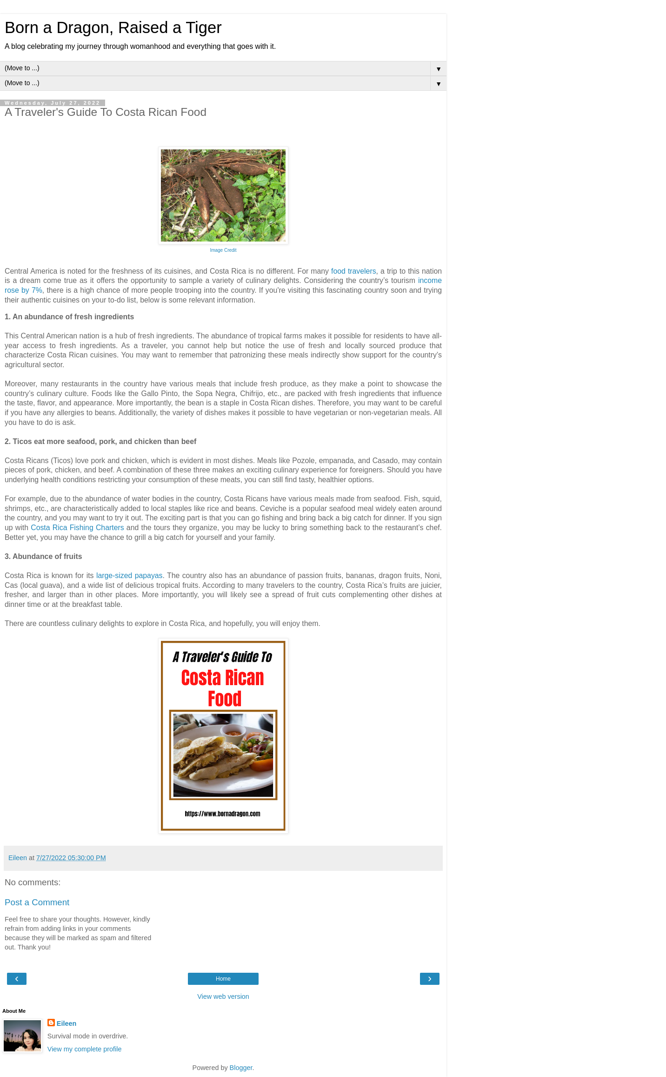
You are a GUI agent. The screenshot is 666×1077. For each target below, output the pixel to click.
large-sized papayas (129, 575)
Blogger (241, 1067)
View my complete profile (84, 1049)
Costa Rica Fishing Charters (77, 528)
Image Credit (223, 250)
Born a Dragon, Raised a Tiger (113, 27)
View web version (223, 996)
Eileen (66, 1023)
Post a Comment (37, 902)
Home (223, 979)
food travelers (353, 271)
